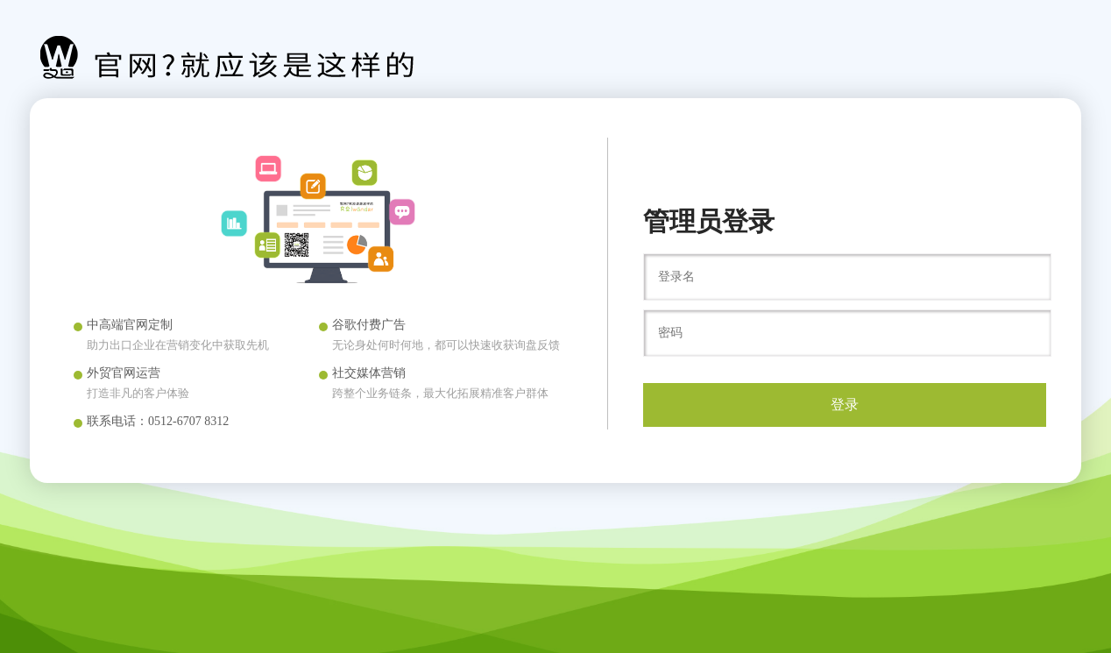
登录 (845, 404)
